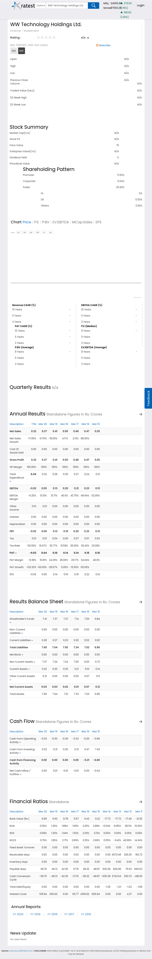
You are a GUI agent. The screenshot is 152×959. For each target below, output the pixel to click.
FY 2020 (18, 914)
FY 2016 (86, 914)
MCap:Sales (82, 222)
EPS (99, 222)
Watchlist (104, 45)
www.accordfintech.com (21, 950)
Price (27, 222)
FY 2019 (35, 914)
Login (140, 5)
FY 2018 (52, 914)
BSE (22, 51)
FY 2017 (69, 914)
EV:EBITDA (60, 222)
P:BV (45, 222)
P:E (36, 222)
